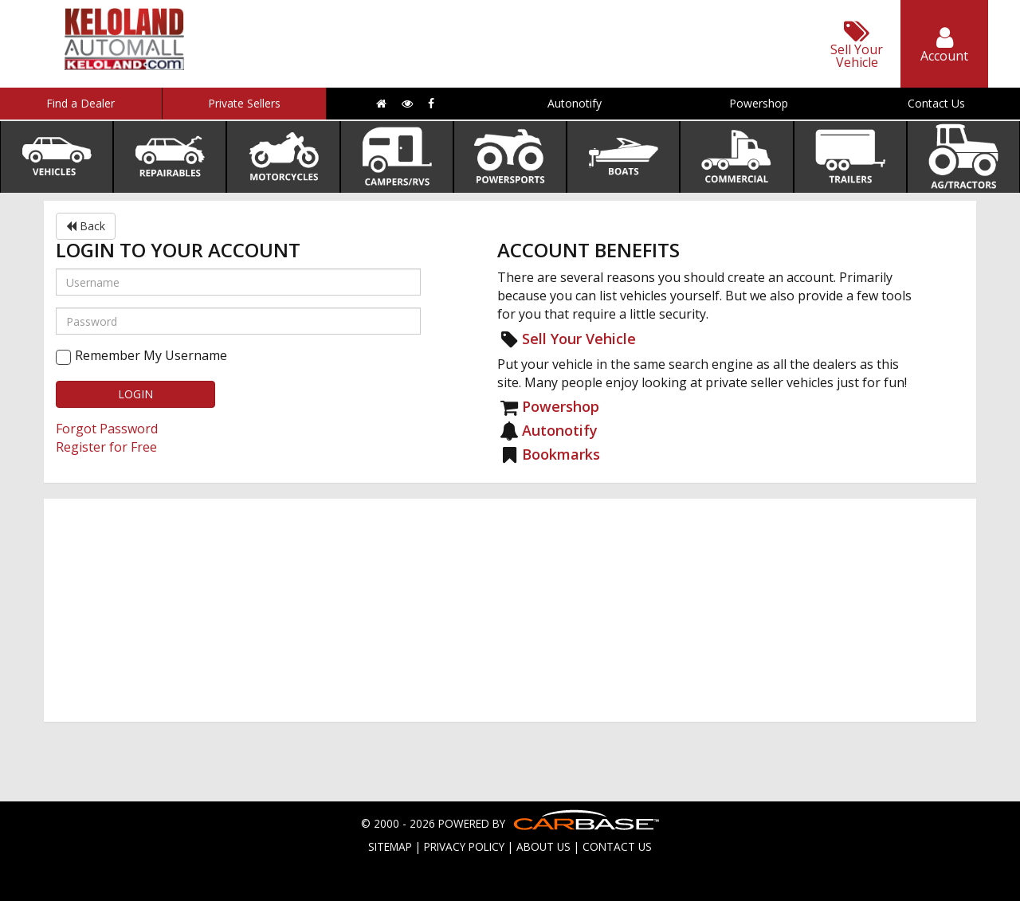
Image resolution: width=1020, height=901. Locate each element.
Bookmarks (561, 454)
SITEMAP (390, 846)
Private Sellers (244, 103)
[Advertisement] (510, 610)
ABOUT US (543, 846)
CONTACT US (617, 846)
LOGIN (135, 394)
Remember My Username (151, 355)
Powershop (758, 103)
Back (85, 225)
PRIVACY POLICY (464, 846)
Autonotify (574, 103)
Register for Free (106, 447)
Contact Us (936, 103)
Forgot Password (107, 428)
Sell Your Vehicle (579, 338)
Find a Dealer (80, 103)
